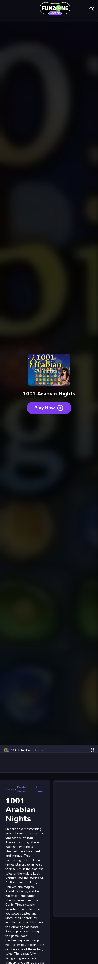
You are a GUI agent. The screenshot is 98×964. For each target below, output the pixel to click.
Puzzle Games (21, 789)
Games (9, 789)
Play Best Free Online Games (54, 9)
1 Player (40, 789)
